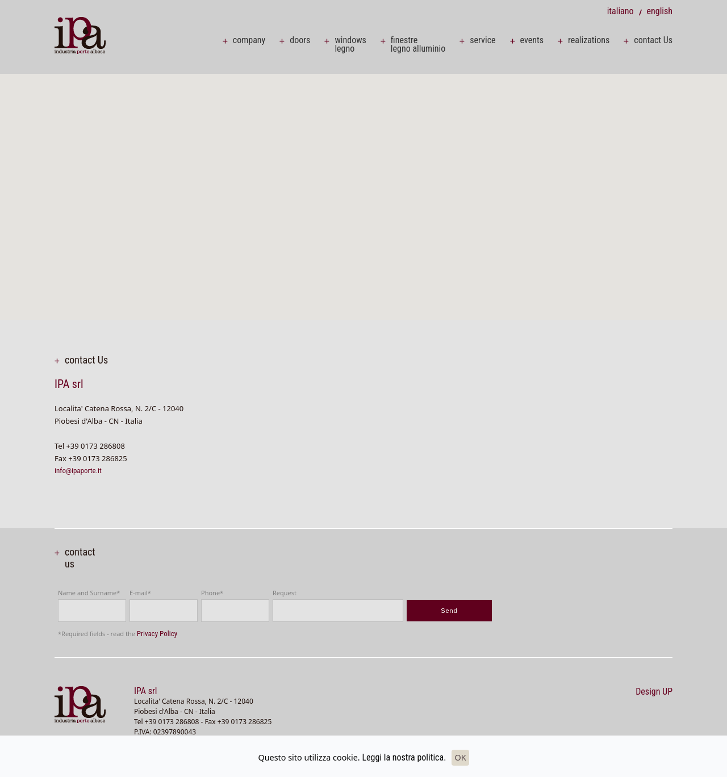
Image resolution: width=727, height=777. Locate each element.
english (659, 11)
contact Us (653, 40)
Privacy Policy (157, 633)
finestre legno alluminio (418, 44)
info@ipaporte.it (78, 470)
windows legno (350, 44)
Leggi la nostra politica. (404, 757)
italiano (620, 11)
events (532, 40)
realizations (588, 40)
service (482, 40)
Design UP (654, 691)
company (249, 40)
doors (300, 40)
